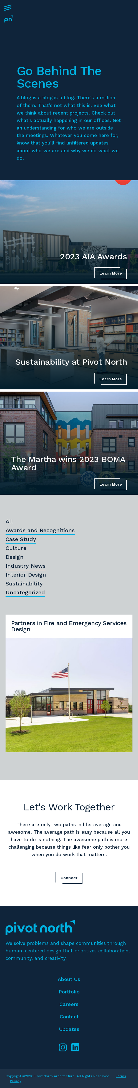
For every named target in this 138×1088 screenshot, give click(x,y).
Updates (69, 1029)
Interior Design (26, 574)
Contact (69, 1016)
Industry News (26, 565)
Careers (69, 1004)
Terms (121, 1076)
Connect (69, 878)
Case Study (21, 539)
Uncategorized (25, 592)
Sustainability (24, 583)
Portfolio (69, 992)
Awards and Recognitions (40, 530)
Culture (16, 548)
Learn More (110, 273)
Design (15, 557)
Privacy (15, 1081)
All (9, 521)
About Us (69, 979)
